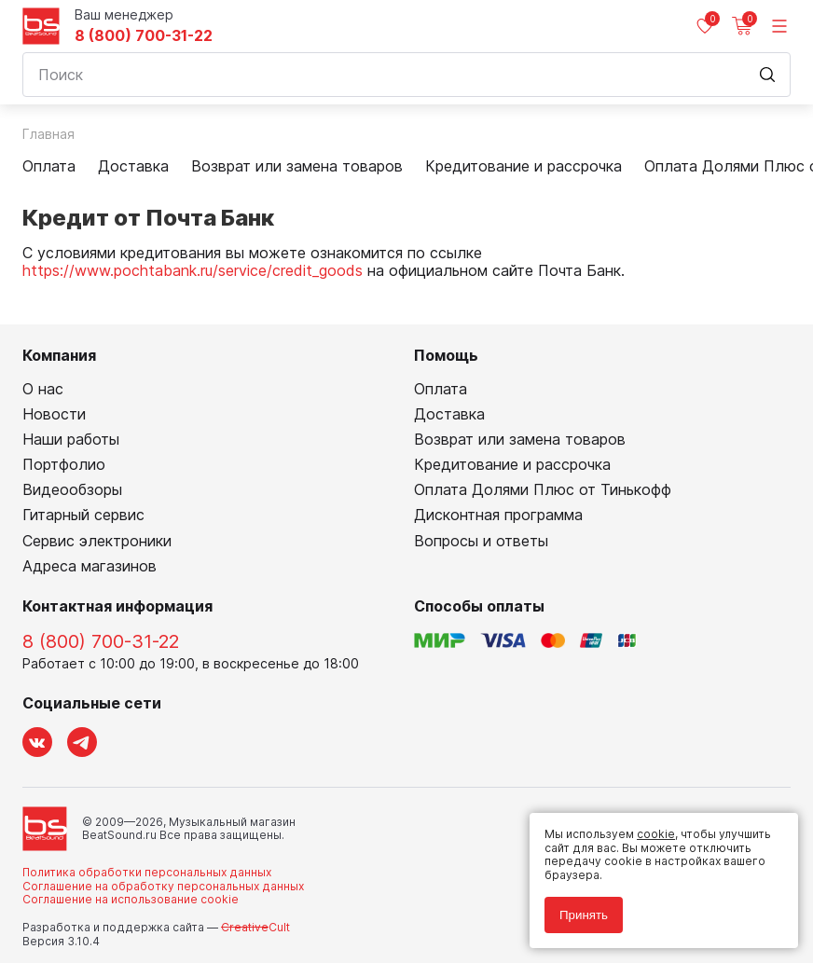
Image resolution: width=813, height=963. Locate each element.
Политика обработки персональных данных (146, 872)
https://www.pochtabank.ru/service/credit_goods (192, 270)
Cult (255, 927)
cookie (656, 834)
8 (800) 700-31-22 (144, 36)
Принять (583, 915)
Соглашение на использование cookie (130, 899)
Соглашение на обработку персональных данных (163, 886)
